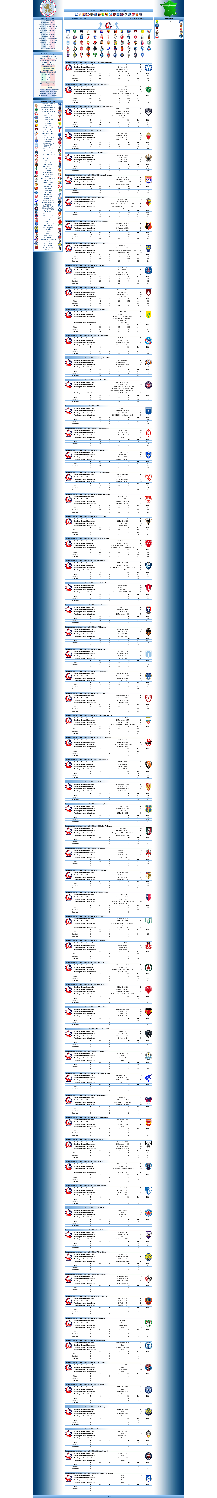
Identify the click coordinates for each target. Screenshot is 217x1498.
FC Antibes (48, 194)
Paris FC (48, 212)
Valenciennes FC (48, 143)
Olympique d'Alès (48, 200)
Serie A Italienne (48, 74)
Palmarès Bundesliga (48, 86)
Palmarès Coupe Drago (48, 42)
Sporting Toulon (48, 182)
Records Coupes (48, 46)
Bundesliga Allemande (48, 82)
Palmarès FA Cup (48, 62)
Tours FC (48, 204)
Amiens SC (48, 218)
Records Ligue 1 (48, 44)
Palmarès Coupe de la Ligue (48, 40)
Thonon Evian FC (48, 202)
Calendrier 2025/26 (48, 21)
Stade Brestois (48, 159)
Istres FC (48, 233)
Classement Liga (48, 68)
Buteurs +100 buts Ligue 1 (48, 26)
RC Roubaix (48, 220)
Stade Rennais (48, 119)
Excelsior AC (48, 190)
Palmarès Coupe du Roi (48, 72)
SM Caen (48, 163)
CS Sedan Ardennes (48, 151)
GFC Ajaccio (48, 231)
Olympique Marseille (48, 103)
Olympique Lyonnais (48, 111)
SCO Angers (48, 147)
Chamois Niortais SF (48, 224)
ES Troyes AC (48, 166)
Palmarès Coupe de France (48, 38)
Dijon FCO (48, 196)
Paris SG (48, 117)
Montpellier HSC (48, 133)
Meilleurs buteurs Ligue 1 (48, 24)
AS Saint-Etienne (48, 109)
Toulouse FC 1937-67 (48, 155)
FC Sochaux (48, 121)
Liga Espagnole (48, 66)
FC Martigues (48, 214)
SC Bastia (48, 141)
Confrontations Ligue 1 (48, 32)
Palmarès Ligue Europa (48, 93)
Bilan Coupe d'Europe (48, 48)
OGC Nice (48, 115)
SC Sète (48, 168)
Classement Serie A (47, 76)
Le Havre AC (48, 153)
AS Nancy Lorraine (47, 149)
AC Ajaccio (48, 180)
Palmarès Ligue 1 (48, 36)
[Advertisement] (108, 4)
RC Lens (48, 125)
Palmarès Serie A (48, 78)
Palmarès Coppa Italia (48, 80)
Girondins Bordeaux (48, 107)
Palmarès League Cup (48, 64)
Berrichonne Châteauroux (48, 239)
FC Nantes (48, 123)
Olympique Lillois (48, 186)
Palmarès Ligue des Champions (48, 90)
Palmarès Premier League (48, 60)
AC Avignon (48, 243)
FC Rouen (48, 161)
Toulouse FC (48, 139)
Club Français (48, 247)
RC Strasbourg (48, 127)
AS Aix (48, 241)
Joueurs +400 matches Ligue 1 (48, 28)
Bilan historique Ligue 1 (48, 30)
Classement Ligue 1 (48, 22)
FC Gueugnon (48, 228)
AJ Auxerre (48, 135)
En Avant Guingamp (48, 178)
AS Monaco (48, 105)
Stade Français (48, 172)
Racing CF (48, 145)
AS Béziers (48, 237)
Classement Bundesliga (48, 84)
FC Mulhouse (47, 198)
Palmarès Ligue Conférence (48, 95)
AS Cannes (48, 157)
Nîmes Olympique (48, 137)
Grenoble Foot (48, 206)
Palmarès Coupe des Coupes (48, 92)
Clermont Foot (48, 216)
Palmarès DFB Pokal (48, 88)
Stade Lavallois (48, 174)
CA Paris (48, 229)
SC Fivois (48, 192)
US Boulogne (48, 235)
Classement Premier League (48, 58)
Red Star (48, 176)
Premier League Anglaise (48, 56)
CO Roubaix (48, 184)
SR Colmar (48, 226)
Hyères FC (48, 249)
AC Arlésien (48, 245)
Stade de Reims (48, 131)
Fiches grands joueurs (48, 34)
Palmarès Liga (48, 70)
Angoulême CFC (48, 210)
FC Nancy (48, 170)
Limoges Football (48, 208)
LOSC (48, 113)
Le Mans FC (48, 188)
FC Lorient (48, 165)
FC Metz (48, 129)
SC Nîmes (48, 222)
